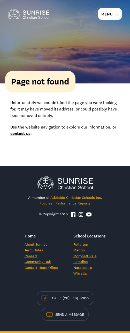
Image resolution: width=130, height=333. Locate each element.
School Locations (89, 235)
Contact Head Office (41, 267)
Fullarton (80, 244)
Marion (79, 250)
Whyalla (80, 273)
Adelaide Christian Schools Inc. (76, 197)
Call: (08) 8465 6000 (65, 298)
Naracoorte (82, 267)
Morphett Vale (85, 256)
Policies (46, 203)
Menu (107, 14)
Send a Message (65, 314)
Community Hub (38, 261)
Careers (31, 256)
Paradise (80, 261)
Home (30, 235)
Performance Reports (73, 203)
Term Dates (34, 250)
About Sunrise (36, 244)
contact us (20, 133)
